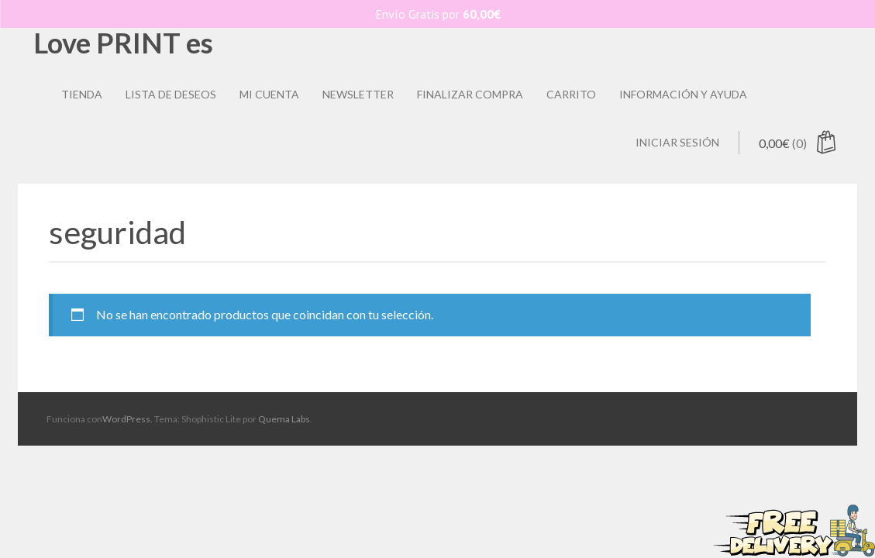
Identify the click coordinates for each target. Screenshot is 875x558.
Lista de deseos (171, 94)
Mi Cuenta (269, 94)
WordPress (126, 419)
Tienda (81, 94)
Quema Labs (284, 419)
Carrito (571, 94)
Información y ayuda (683, 94)
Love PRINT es (123, 43)
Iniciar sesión (677, 142)
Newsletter (358, 94)
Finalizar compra (470, 94)
